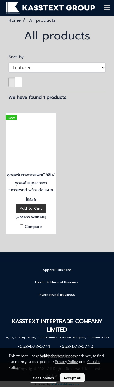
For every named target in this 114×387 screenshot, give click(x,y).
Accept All (72, 377)
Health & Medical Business (57, 282)
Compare (33, 227)
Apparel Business (57, 269)
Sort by (18, 56)
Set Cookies (43, 377)
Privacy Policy (66, 361)
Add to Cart (31, 208)
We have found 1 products (37, 97)
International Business (57, 294)
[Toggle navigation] (107, 8)
